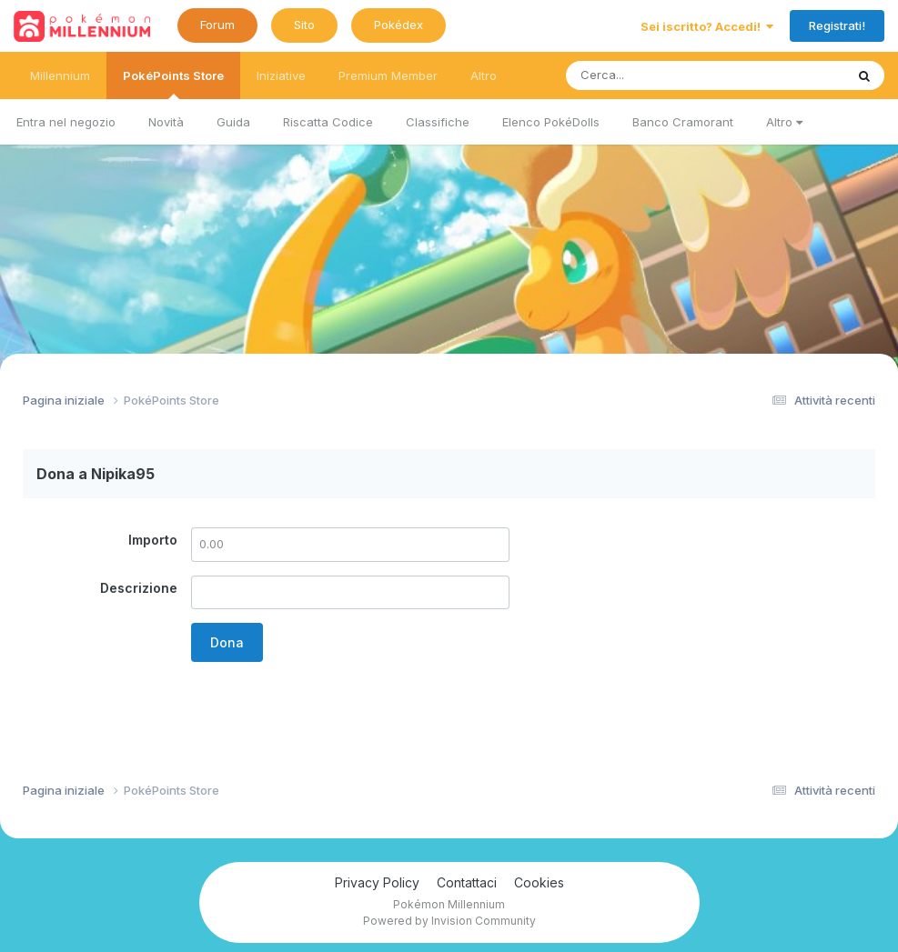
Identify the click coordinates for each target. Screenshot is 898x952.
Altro (784, 122)
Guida (233, 122)
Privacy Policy (377, 882)
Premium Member (388, 75)
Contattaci (467, 882)
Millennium (60, 75)
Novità (166, 122)
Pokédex (398, 24)
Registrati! (837, 25)
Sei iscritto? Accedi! (707, 26)
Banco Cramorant (682, 122)
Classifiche (437, 122)
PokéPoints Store (173, 83)
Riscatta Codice (328, 122)
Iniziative (281, 75)
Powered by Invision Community (449, 920)
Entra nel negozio (66, 122)
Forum (217, 24)
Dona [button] (227, 642)
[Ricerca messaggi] (663, 75)
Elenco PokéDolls (551, 122)
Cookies (539, 882)
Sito (304, 24)
